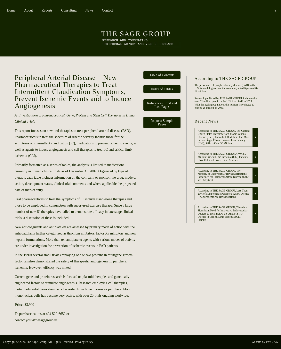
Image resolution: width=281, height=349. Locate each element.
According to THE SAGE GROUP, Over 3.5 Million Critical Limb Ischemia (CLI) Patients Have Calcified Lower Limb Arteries (223, 157)
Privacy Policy (84, 342)
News (89, 10)
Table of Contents (161, 75)
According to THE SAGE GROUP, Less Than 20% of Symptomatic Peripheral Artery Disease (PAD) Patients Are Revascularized (223, 193)
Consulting (69, 10)
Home (11, 10)
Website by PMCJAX (264, 342)
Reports (47, 10)
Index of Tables (162, 89)
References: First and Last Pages (162, 105)
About (28, 10)
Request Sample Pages (162, 122)
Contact (107, 10)
